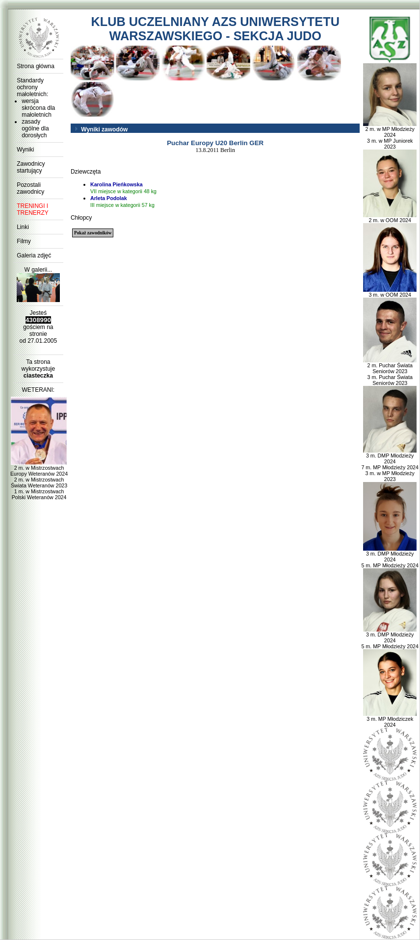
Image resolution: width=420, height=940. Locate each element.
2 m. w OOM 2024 (390, 217)
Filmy (24, 241)
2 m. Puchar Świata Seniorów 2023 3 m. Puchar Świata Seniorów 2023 (390, 371)
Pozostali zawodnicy (30, 188)
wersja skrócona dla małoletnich (38, 108)
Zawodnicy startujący (31, 167)
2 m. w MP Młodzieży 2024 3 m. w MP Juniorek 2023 (390, 135)
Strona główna (35, 66)
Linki (23, 227)
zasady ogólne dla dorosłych (35, 128)
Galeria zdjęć (34, 255)
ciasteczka (38, 375)
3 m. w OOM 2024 (390, 292)
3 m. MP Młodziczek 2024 (390, 719)
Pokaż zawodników (92, 232)
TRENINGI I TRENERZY (33, 209)
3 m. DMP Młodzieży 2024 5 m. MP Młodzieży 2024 (389, 557)
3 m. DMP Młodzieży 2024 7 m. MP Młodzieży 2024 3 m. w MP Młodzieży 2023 (389, 465)
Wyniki (25, 149)
